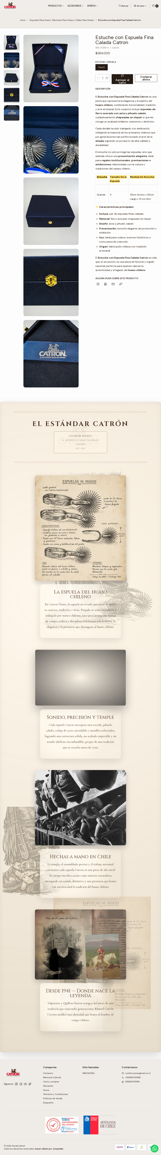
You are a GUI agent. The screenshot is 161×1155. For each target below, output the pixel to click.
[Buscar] (123, 6)
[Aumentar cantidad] (107, 78)
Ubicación (48, 1085)
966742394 (88, 1073)
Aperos (92, 5)
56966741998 (131, 1081)
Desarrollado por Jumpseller (49, 1148)
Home (46, 1090)
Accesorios (75, 5)
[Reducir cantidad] (98, 78)
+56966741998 (131, 1077)
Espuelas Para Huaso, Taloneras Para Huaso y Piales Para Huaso (62, 20)
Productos (56, 5)
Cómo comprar (51, 1081)
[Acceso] (140, 6)
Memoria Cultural (52, 1077)
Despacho (48, 1102)
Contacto (48, 1073)
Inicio (23, 20)
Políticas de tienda (52, 1098)
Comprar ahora (146, 78)
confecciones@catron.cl (136, 1073)
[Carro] (155, 5)
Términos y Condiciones (55, 1094)
